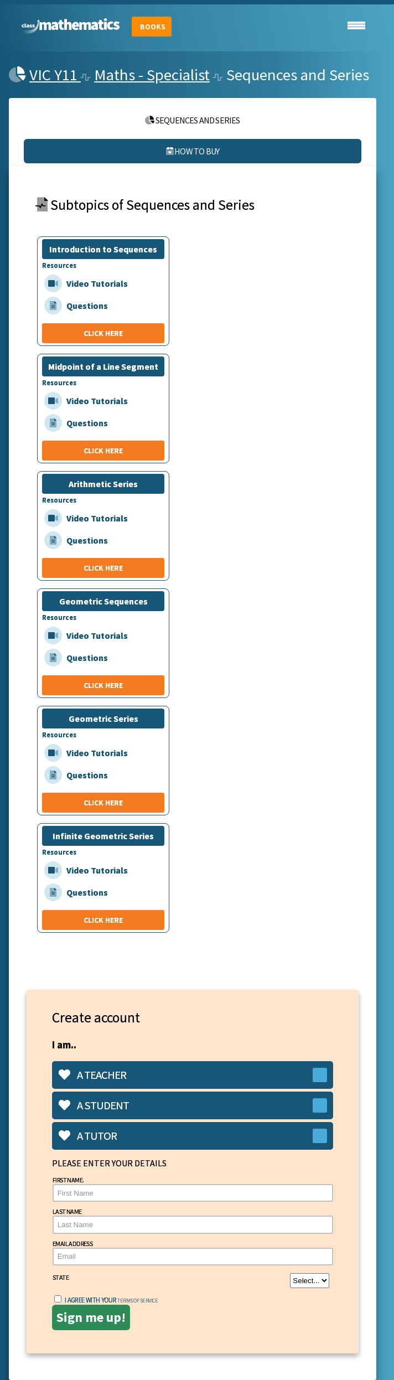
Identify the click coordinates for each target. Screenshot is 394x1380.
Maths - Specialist (152, 75)
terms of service (137, 1300)
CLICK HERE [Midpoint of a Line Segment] (103, 451)
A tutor (88, 1136)
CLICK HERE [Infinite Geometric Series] (103, 920)
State (191, 1280)
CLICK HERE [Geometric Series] (103, 803)
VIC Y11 (55, 75)
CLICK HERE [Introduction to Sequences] (103, 333)
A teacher (92, 1075)
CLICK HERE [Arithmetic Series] (103, 568)
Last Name (193, 1220)
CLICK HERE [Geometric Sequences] (103, 685)
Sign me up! (91, 1317)
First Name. (193, 1189)
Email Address (193, 1252)
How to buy (192, 151)
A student (94, 1105)
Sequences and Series (192, 120)
